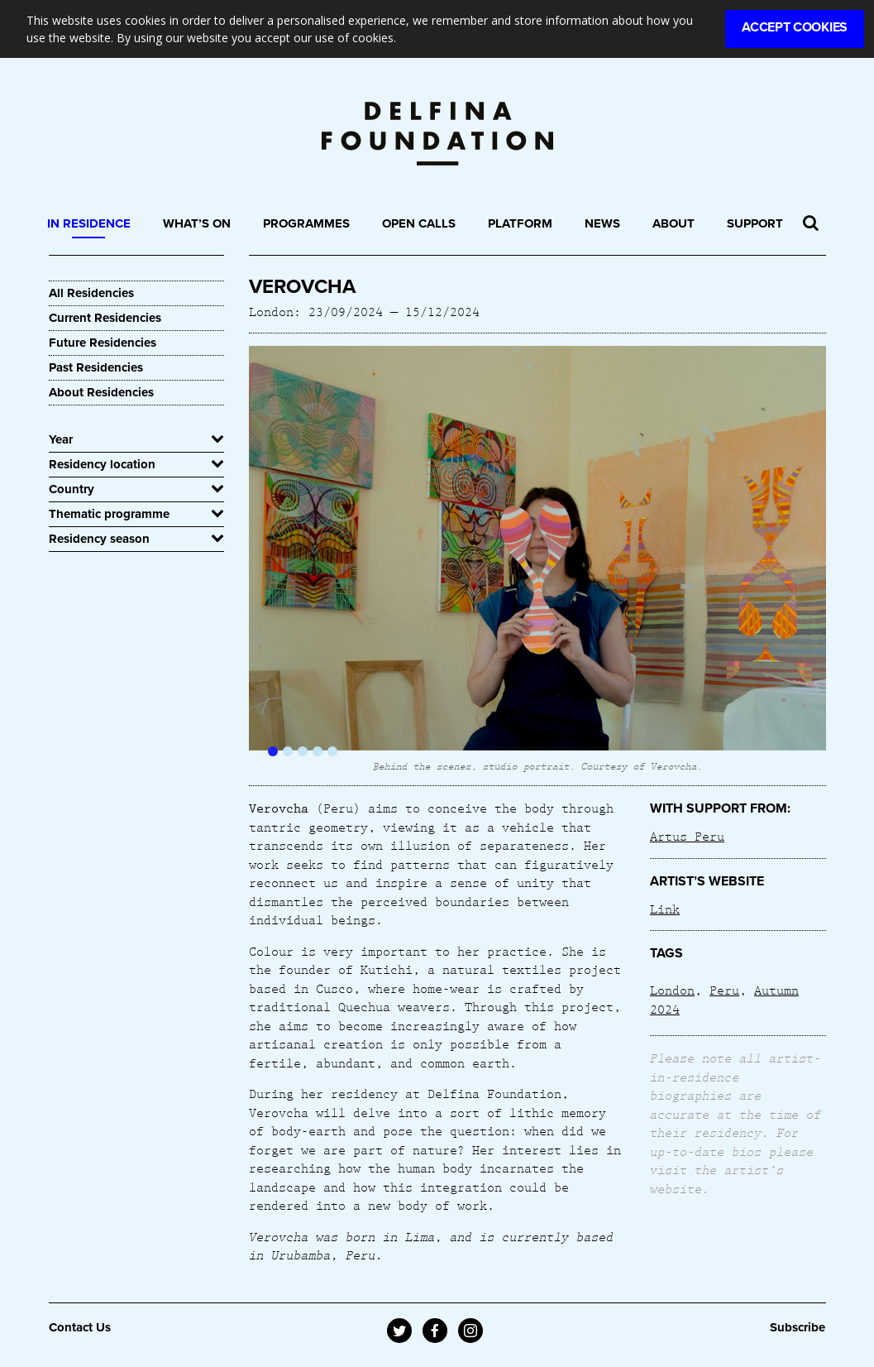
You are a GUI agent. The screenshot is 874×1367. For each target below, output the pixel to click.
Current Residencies (105, 317)
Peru (724, 989)
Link (665, 908)
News (602, 223)
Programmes (306, 223)
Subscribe (797, 1327)
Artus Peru (687, 835)
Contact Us (80, 1327)
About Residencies (101, 392)
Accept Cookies (795, 27)
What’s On (197, 223)
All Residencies (91, 292)
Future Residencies (102, 342)
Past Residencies (96, 367)
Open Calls (419, 223)
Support (755, 223)
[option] (537, 559)
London (672, 989)
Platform (520, 223)
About (673, 223)
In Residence (89, 223)
